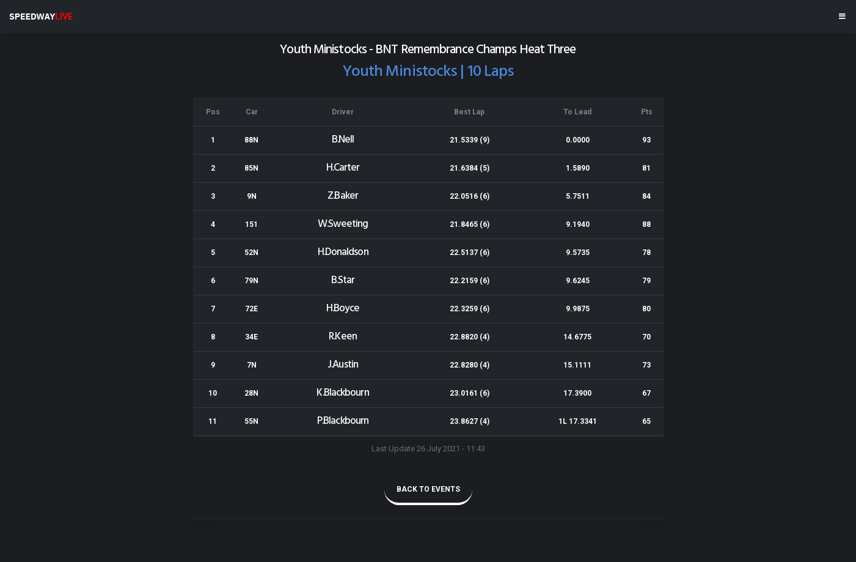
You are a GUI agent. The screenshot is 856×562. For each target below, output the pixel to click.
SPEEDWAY (41, 16)
